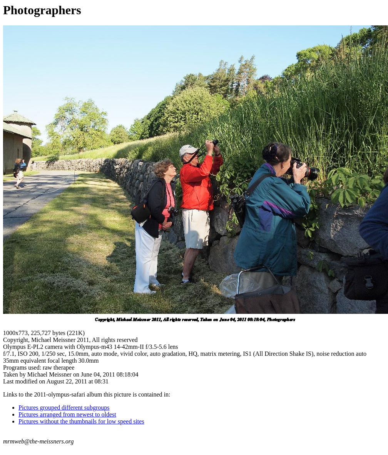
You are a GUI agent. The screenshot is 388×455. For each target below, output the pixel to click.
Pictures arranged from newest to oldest (67, 414)
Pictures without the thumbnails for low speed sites (81, 421)
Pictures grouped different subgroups (64, 407)
